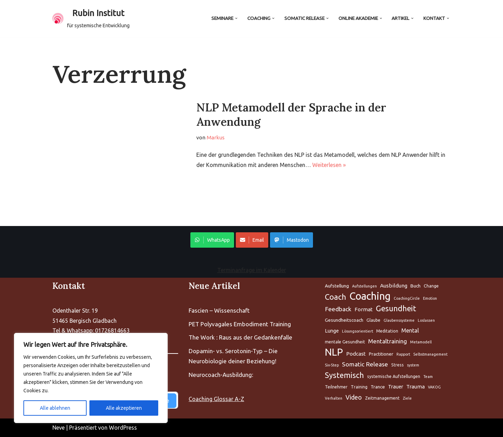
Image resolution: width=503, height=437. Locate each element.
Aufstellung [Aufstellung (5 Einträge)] (337, 286)
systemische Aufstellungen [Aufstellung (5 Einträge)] (393, 376)
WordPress (123, 427)
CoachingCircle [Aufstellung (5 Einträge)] (407, 298)
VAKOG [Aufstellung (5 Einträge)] (434, 387)
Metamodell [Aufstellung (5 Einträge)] (421, 342)
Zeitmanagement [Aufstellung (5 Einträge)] (382, 398)
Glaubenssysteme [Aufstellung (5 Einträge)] (399, 320)
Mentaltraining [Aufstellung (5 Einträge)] (387, 341)
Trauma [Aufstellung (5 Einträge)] (415, 386)
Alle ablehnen (55, 408)
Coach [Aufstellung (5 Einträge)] (335, 296)
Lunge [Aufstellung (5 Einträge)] (332, 331)
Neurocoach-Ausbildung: (221, 374)
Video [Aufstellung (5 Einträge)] (353, 397)
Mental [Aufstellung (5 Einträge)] (410, 330)
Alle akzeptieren (124, 408)
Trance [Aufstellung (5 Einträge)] (378, 386)
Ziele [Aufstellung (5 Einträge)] (407, 398)
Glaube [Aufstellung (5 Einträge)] (373, 320)
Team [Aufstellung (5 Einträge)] (428, 376)
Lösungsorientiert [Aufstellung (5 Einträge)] (357, 331)
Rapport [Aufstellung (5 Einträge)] (403, 354)
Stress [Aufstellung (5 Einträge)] (397, 365)
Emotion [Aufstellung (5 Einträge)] (430, 298)
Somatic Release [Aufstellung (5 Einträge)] (365, 364)
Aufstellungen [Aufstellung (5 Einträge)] (364, 286)
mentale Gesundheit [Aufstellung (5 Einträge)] (345, 342)
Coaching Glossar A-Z (216, 399)
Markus (216, 137)
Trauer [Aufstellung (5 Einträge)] (395, 386)
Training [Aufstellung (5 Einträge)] (359, 387)
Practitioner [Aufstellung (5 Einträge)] (381, 354)
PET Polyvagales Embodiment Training (240, 324)
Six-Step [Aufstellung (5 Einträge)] (332, 365)
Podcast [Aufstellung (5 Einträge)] (356, 354)
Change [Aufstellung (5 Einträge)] (431, 286)
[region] (91, 378)
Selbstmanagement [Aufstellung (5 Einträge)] (430, 354)
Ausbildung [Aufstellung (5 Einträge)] (393, 286)
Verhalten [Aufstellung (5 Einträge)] (333, 398)
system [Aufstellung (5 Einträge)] (413, 365)
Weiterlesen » (329, 165)
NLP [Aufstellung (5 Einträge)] (334, 352)
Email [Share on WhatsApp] (252, 239)
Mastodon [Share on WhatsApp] (291, 239)
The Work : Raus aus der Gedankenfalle (240, 337)
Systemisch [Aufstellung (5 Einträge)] (344, 375)
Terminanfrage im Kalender (251, 270)
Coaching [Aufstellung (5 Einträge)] (370, 296)
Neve (58, 427)
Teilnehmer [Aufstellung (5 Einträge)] (336, 387)
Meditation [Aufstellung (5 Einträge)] (387, 331)
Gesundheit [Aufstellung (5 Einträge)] (396, 308)
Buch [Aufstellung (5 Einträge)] (415, 286)
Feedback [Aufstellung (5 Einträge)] (338, 309)
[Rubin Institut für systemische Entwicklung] (91, 18)
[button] (236, 18)
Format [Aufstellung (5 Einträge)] (364, 309)
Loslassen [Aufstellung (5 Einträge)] (426, 320)
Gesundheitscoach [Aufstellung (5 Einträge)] (344, 320)
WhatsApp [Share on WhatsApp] (212, 239)
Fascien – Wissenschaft (219, 310)
